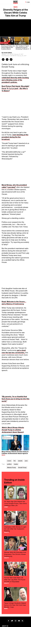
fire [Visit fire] (15, 461)
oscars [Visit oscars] (9, 461)
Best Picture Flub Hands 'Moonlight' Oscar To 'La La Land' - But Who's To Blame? (15, 88)
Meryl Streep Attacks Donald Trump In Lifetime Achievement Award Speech (15, 452)
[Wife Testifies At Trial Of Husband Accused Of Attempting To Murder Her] (21, 43)
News (16, 7)
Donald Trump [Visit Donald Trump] (22, 467)
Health (6, 532)
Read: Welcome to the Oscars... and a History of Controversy (14, 302)
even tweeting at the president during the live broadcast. (15, 137)
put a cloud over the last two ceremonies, (14, 351)
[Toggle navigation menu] (2, 2)
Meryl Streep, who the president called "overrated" (14, 186)
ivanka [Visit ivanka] (16, 464)
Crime (6, 507)
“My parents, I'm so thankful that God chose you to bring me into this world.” (15, 398)
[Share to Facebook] (3, 59)
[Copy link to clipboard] (11, 59)
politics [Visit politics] (9, 464)
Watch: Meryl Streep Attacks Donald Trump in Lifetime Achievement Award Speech (13, 429)
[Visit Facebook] (8, 621)
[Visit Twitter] (12, 621)
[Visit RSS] (22, 621)
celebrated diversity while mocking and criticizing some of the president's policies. (15, 79)
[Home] (15, 2)
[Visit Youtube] (19, 621)
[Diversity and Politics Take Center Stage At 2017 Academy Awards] (7, 43)
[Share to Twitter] (7, 59)
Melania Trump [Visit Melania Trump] (11, 467)
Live (28, 2)
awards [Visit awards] (20, 461)
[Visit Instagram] (15, 621)
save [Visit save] (26, 461)
